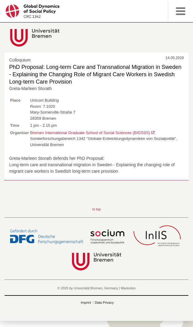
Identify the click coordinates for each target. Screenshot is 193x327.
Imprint (86, 302)
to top (96, 209)
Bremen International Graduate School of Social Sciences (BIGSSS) (90, 132)
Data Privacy (104, 302)
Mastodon (128, 288)
